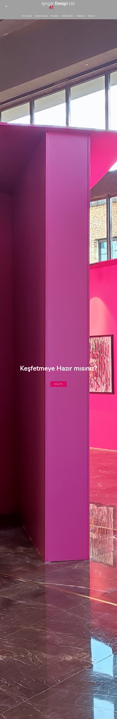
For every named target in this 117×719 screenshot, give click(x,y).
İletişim (91, 16)
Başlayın (58, 384)
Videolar (80, 16)
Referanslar (67, 16)
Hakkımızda (41, 16)
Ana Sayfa (27, 16)
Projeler (54, 16)
